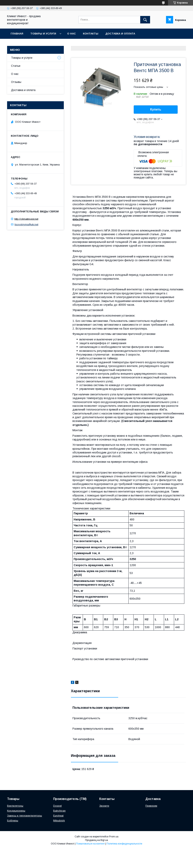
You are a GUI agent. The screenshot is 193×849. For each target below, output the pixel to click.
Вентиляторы (15, 805)
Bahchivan (59, 810)
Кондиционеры (16, 810)
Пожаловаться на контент (90, 843)
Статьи (15, 65)
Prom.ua (113, 836)
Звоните (104, 805)
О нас (71, 33)
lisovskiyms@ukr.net (26, 224)
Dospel (57, 805)
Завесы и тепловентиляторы (24, 815)
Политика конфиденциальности (124, 843)
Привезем (151, 805)
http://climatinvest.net (26, 218)
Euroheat (58, 815)
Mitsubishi (59, 820)
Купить (155, 109)
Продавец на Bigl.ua (96, 840)
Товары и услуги (43, 33)
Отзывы (16, 82)
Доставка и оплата (120, 33)
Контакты (90, 33)
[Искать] (145, 19)
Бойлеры (12, 820)
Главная (17, 33)
